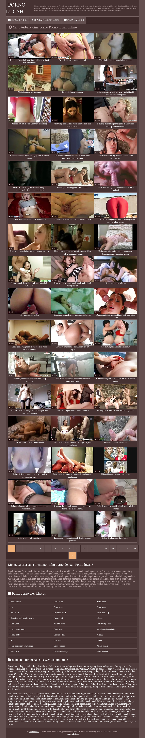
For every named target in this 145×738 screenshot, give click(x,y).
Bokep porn (121, 686)
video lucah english (111, 711)
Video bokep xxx (72, 686)
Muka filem (101, 602)
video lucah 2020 (72, 709)
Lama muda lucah (17, 629)
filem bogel (29, 699)
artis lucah (22, 693)
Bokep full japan (53, 676)
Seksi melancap (102, 613)
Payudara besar (59, 613)
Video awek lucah (84, 681)
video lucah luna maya (18, 716)
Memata (99, 618)
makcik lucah (21, 706)
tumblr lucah (13, 709)
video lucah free (22, 714)
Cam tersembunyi (60, 651)
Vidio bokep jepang (34, 674)
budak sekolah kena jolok (31, 696)
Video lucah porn (128, 679)
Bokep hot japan (25, 671)
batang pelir (74, 693)
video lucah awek (121, 709)
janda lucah (69, 699)
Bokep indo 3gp (37, 676)
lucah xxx (113, 704)
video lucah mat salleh (39, 716)
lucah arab (107, 701)
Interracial (57, 640)
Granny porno (121, 666)
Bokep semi (122, 681)
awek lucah (44, 693)
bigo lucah (100, 693)
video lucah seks (128, 716)
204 (134, 548)
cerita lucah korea (98, 696)
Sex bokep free (23, 686)
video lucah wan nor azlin (72, 719)
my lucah (45, 706)
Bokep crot (107, 684)
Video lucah (110, 681)
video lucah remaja (94, 716)
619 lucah (12, 693)
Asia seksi (14, 613)
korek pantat (29, 701)
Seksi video (48, 669)
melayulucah (34, 706)
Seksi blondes (59, 646)
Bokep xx (80, 676)
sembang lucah (105, 706)
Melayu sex (34, 679)
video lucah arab (88, 709)
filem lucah (41, 699)
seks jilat (83, 706)
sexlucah (127, 706)
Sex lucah (98, 681)
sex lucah (118, 706)
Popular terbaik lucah (45, 20)
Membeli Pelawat (72, 734)
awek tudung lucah (59, 693)
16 (127, 548)
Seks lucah (54, 666)
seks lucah (93, 706)
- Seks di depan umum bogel (21, 646)
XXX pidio (18, 674)
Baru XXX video (17, 20)
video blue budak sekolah (51, 709)
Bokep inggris (68, 676)
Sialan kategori (74, 20)
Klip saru (59, 669)
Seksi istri (14, 651)
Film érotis (36, 669)
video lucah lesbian (127, 714)
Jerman (99, 635)
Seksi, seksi (15, 624)
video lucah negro (59, 716)
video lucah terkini (31, 719)
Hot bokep (24, 676)
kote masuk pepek (60, 701)
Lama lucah (58, 602)
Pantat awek (114, 679)
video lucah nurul (76, 716)
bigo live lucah (87, 693)
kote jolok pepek (43, 701)
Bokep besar (118, 684)
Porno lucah (34, 732)
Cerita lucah (38, 681)
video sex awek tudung (48, 721)
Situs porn (66, 674)
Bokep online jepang (86, 666)
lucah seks (91, 704)
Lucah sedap (51, 681)
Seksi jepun (101, 607)
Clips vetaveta (21, 679)
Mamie (13, 640)
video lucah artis (104, 709)
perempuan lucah (70, 706)
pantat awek (56, 706)
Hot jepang (86, 686)
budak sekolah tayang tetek (76, 696)
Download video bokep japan (64, 684)
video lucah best (33, 711)
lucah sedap (79, 704)
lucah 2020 (97, 701)
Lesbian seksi (59, 635)
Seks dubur (122, 676)
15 (120, 548)
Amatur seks (15, 602)
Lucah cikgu (102, 679)
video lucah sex (15, 719)
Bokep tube (84, 684)
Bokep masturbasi (52, 674)
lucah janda (56, 704)
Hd (11, 607)
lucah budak (13, 704)
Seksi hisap (58, 607)
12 (98, 548)
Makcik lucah (25, 681)
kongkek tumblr (15, 701)
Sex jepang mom (25, 684)
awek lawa (33, 693)
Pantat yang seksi (103, 624)
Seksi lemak (58, 629)
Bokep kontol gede (55, 686)
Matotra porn (109, 674)
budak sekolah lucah (53, 696)
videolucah (80, 721)
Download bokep (16, 666)
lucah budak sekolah (29, 704)
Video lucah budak (66, 681)
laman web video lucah (80, 701)
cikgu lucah (129, 696)
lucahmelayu (125, 704)
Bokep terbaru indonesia (103, 686)
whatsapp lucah (124, 721)
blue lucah (129, 693)
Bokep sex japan (115, 671)
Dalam (99, 640)
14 (113, 548)
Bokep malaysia (38, 686)
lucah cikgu (45, 704)
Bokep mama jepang (83, 671)
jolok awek (90, 699)
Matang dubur (59, 624)
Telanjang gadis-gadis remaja (22, 618)
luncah (11, 706)
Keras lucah (58, 618)
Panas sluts (15, 635)
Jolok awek (90, 679)
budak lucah (13, 696)
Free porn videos (111, 669)
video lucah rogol (112, 716)
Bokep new (121, 674)
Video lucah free (22, 669)
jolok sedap (123, 699)
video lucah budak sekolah (72, 711)
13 (106, 548)
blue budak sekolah (114, 693)
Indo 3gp (98, 674)
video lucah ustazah (50, 719)
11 (91, 548)
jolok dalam (101, 699)
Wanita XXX (85, 669)
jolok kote (112, 699)
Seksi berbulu (102, 651)
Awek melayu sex (68, 666)
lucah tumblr (102, 704)
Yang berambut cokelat (105, 629)
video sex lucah (66, 721)
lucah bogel (129, 701)
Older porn (46, 679)
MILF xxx (125, 669)
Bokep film (96, 684)
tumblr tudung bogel (30, 709)
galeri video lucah (55, 699)
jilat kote (80, 699)
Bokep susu (87, 674)
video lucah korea (109, 714)
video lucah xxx (92, 719)
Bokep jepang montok (44, 671)
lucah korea (68, 704)
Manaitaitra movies (62, 679)
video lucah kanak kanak (88, 714)
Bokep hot (97, 669)
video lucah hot (52, 714)
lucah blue (118, 701)
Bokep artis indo (42, 684)
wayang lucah (110, 721)
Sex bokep (76, 674)
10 (84, 548)
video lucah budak (50, 711)
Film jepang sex (93, 676)
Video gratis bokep (64, 671)
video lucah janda (68, 714)
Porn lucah (43, 666)
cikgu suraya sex (15, 699)
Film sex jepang (109, 676)
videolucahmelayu (94, 721)
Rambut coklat (71, 669)
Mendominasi (102, 646)
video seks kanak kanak (111, 719)
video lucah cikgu (93, 711)
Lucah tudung (31, 666)
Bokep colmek (100, 671)
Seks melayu (78, 679)
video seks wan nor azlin (25, 721)
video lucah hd (37, 714)
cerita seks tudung (115, 696)
